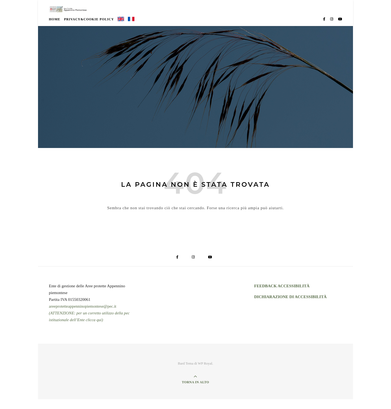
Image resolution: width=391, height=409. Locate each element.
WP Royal (205, 373)
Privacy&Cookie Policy (89, 29)
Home (54, 29)
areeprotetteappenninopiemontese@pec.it (82, 316)
